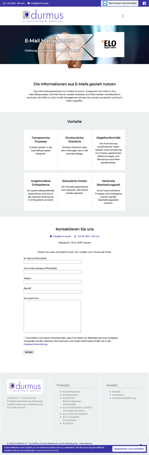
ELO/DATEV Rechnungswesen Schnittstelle (72, 401)
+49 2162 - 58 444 (14, 3)
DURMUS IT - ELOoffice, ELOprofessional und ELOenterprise (46, 443)
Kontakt (116, 391)
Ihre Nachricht (52, 315)
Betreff (53, 290)
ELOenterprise (70, 394)
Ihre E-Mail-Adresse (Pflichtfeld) (53, 270)
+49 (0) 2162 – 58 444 (86, 236)
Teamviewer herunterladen (120, 3)
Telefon (53, 280)
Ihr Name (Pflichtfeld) (53, 260)
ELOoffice (68, 423)
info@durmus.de (38, 3)
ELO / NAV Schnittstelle (75, 414)
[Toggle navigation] (122, 16)
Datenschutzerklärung (35, 344)
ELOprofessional (71, 391)
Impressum (118, 394)
